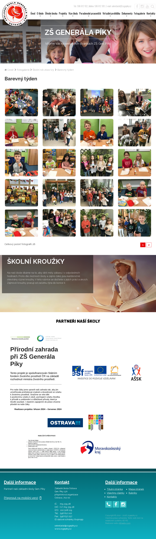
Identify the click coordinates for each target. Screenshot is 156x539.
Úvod (33, 13)
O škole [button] (40, 14)
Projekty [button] (63, 14)
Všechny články (115, 493)
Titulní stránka (115, 489)
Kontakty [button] (151, 14)
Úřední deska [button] (51, 14)
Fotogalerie (139, 13)
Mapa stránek (136, 489)
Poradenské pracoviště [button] (90, 14)
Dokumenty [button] (127, 14)
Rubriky (133, 493)
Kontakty (112, 496)
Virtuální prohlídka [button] (111, 14)
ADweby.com (124, 523)
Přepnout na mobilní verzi (22, 497)
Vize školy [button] (73, 14)
